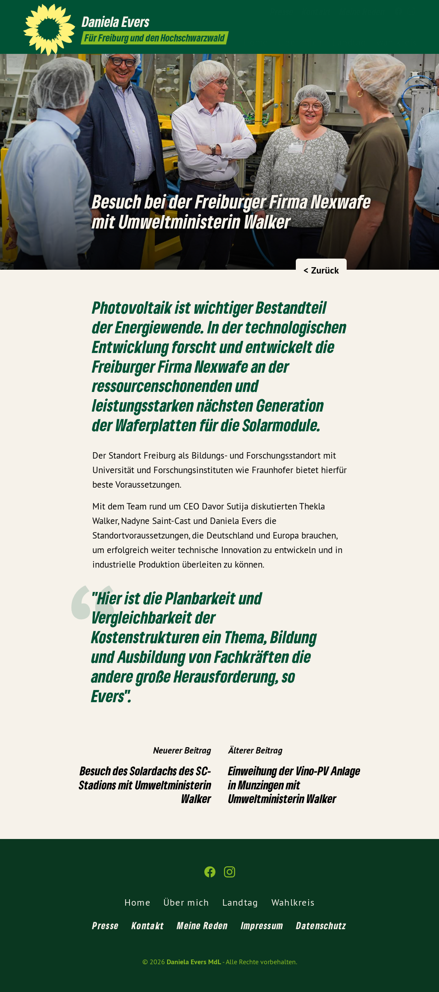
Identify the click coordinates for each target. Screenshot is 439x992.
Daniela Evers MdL (194, 961)
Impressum (262, 925)
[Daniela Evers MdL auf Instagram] (411, 11)
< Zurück (321, 270)
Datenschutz (321, 925)
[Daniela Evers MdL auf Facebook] (398, 11)
